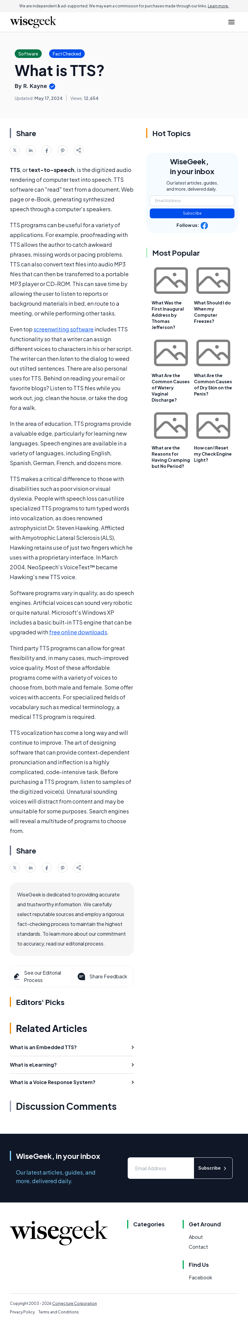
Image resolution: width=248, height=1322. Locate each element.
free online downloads (78, 632)
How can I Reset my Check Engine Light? (213, 454)
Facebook (200, 1277)
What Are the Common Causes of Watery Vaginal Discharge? (171, 388)
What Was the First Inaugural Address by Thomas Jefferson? (168, 315)
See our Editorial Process (37, 976)
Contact (198, 1247)
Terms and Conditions (58, 1312)
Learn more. (218, 6)
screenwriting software (63, 329)
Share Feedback (101, 976)
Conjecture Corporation (74, 1303)
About (196, 1237)
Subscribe (192, 213)
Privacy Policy (22, 1312)
